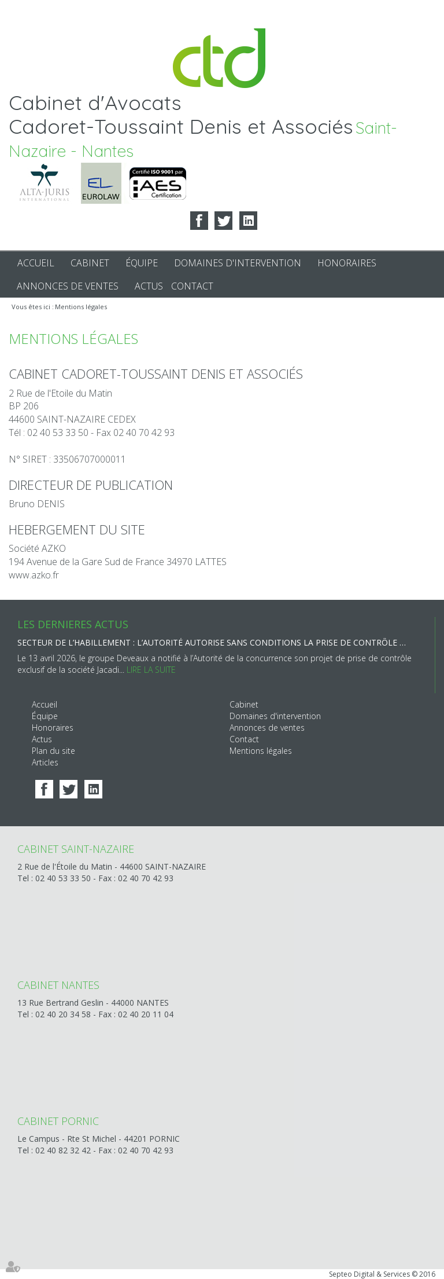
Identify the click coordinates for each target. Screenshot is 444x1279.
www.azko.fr (34, 575)
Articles (45, 762)
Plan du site (53, 750)
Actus (149, 286)
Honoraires (346, 262)
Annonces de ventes (68, 286)
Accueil (35, 262)
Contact (192, 286)
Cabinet (90, 262)
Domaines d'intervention (237, 262)
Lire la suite (151, 669)
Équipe (141, 262)
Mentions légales (81, 306)
